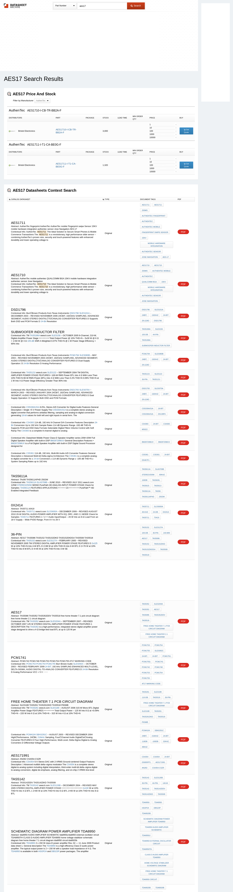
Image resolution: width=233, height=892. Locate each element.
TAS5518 (157, 492)
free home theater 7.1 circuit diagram (157, 754)
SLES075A (84, 350)
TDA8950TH (147, 734)
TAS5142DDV (147, 687)
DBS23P (55, 740)
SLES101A (84, 284)
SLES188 (55, 620)
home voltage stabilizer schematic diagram (157, 747)
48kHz (165, 648)
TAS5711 (30, 458)
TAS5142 (34, 684)
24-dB (154, 460)
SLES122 (52, 334)
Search (136, 5)
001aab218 (156, 792)
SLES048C (52, 818)
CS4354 (30, 661)
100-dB (169, 474)
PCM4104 (31, 639)
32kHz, (155, 648)
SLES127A (52, 482)
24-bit (36, 417)
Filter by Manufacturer (23, 100)
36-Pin (168, 337)
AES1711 (145, 205)
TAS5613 (145, 440)
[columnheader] (54, 199)
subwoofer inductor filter (156, 311)
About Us (176, 881)
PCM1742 (146, 587)
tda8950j (146, 723)
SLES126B (55, 684)
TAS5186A (35, 304)
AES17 (165, 479)
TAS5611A (31, 435)
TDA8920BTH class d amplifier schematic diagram (157, 786)
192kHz (145, 286)
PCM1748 (158, 587)
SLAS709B (42, 435)
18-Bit (160, 368)
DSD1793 (74, 350)
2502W (161, 445)
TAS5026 (44, 823)
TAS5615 (167, 436)
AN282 (144, 667)
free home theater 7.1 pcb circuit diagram (157, 554)
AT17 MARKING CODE (151, 600)
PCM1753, (165, 578)
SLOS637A (52, 803)
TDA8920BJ (146, 776)
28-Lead (165, 286)
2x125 (94, 485)
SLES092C (78, 584)
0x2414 (164, 460)
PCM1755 (51, 584)
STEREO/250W (24, 437)
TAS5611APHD (148, 445)
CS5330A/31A (33, 365)
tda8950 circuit (149, 760)
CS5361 (30, 411)
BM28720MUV (57, 398)
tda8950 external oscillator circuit (157, 728)
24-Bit (43, 292)
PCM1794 (74, 319)
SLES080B (85, 319)
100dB (144, 436)
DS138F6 (161, 372)
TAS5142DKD (162, 687)
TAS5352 (34, 551)
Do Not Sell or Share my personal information (115, 881)
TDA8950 (30, 732)
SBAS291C (41, 639)
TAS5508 (145, 492)
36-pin (156, 612)
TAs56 (168, 440)
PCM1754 (41, 584)
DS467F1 (145, 418)
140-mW (154, 479)
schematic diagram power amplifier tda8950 (157, 710)
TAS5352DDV (147, 548)
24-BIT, (48, 586)
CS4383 (30, 380)
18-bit (24, 373)
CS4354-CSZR (157, 667)
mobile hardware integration (157, 231)
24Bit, (169, 639)
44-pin (144, 683)
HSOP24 (42, 740)
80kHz (161, 432)
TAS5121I (30, 334)
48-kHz (145, 460)
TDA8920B (157, 704)
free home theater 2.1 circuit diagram (157, 561)
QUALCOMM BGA (164, 256)
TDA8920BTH (160, 776)
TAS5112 (30, 818)
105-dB (30, 309)
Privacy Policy (84, 881)
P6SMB (145, 632)
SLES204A (55, 551)
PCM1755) (146, 583)
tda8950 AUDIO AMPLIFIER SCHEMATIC (157, 717)
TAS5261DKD (147, 628)
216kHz (41, 641)
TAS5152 (30, 482)
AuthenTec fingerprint (153, 209)
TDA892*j (146, 780)
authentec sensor (151, 235)
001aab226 (146, 796)
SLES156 (56, 304)
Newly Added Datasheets (63, 881)
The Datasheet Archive (15, 6)
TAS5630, (155, 436)
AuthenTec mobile (151, 218)
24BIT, (168, 282)
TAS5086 (145, 483)
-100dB (145, 648)
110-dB (168, 607)
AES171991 (159, 663)
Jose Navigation (150, 240)
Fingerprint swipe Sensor (155, 222)
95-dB (16, 823)
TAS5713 (30, 803)
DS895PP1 (146, 663)
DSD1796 (74, 284)
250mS (168, 205)
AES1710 (145, 247)
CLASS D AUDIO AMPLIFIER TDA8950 (157, 740)
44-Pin (144, 306)
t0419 (155, 464)
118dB (164, 643)
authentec (147, 256)
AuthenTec (147, 214)
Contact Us (165, 881)
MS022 (145, 387)
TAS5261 (34, 620)
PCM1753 (31, 584)
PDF (183, 222)
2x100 (86, 687)
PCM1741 (158, 583)
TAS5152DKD (147, 487)
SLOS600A (52, 458)
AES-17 (165, 240)
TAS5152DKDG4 (163, 487)
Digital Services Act (148, 881)
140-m (153, 683)
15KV (144, 227)
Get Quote (186, 131)
